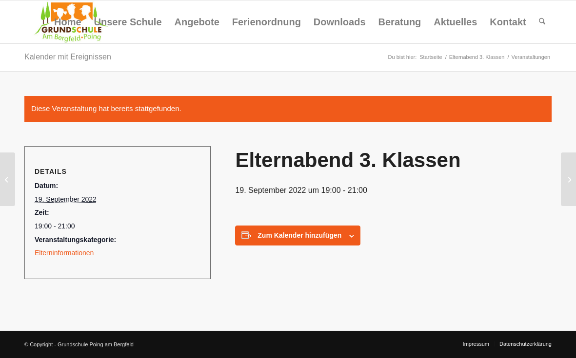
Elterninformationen (64, 253)
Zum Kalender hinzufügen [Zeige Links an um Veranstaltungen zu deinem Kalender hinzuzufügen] (299, 235)
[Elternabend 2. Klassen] (7, 179)
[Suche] (542, 21)
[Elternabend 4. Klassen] (568, 179)
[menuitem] (68, 21)
